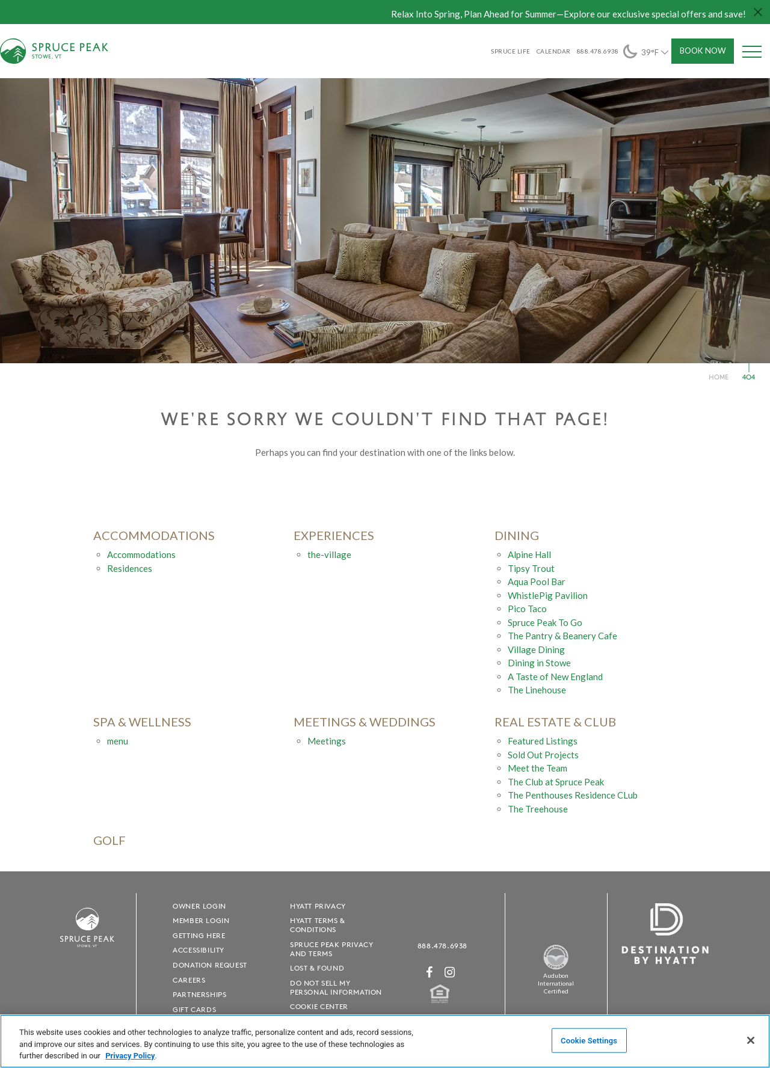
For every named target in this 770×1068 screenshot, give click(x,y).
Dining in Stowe (539, 662)
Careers (189, 979)
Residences (129, 568)
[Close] (751, 1040)
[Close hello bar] (758, 12)
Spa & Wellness (142, 722)
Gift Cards (194, 1009)
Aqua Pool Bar (536, 581)
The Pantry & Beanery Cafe (562, 635)
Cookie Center (319, 1006)
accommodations (154, 535)
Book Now (703, 50)
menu (117, 740)
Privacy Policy (130, 1055)
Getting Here (199, 935)
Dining (516, 535)
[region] (385, 1041)
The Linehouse (537, 689)
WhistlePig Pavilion (548, 595)
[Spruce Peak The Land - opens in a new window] (556, 967)
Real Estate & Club (555, 722)
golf (109, 840)
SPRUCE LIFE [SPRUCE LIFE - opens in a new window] (511, 51)
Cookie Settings (589, 1040)
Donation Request (210, 964)
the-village (329, 554)
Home (718, 377)
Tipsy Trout (531, 568)
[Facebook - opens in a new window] (429, 972)
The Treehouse (538, 808)
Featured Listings (543, 740)
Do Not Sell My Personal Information (336, 987)
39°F (647, 51)
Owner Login (199, 905)
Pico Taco (527, 608)
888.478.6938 (442, 945)
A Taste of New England (555, 676)
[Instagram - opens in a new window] (450, 972)
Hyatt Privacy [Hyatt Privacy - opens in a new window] (318, 905)
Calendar (554, 51)
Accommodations (141, 554)
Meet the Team (537, 768)
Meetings (326, 740)
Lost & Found (317, 967)
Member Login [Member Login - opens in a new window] (201, 920)
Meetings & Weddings (365, 722)
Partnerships (199, 994)
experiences (334, 535)
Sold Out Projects (543, 754)
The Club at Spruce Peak (556, 781)
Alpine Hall (529, 554)
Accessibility (198, 949)
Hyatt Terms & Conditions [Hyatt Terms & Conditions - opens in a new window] (317, 925)
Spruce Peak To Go (545, 622)
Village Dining (536, 649)
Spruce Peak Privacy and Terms (331, 949)
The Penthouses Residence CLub (573, 795)
